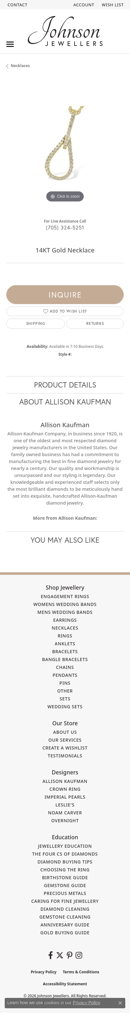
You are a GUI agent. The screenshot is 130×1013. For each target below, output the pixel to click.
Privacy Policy (44, 972)
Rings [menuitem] (65, 636)
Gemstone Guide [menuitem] (65, 885)
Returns (95, 323)
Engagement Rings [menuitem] (65, 596)
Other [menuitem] (65, 691)
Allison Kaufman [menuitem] (65, 781)
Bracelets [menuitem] (65, 651)
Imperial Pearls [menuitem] (65, 797)
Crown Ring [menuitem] (65, 789)
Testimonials (65, 756)
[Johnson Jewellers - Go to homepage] (65, 31)
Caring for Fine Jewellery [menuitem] (65, 901)
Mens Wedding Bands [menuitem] (65, 612)
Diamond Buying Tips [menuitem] (65, 862)
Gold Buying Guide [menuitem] (65, 933)
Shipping (35, 323)
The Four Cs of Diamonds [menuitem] (65, 854)
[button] (83, 4)
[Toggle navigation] (10, 44)
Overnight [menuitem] (65, 820)
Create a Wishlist (65, 748)
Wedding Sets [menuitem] (65, 707)
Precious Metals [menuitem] (65, 893)
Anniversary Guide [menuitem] (65, 925)
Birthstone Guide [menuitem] (65, 877)
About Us (65, 732)
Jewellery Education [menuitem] (65, 846)
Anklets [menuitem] (65, 644)
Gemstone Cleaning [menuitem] (65, 917)
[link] (16, 4)
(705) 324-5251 (65, 227)
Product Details (65, 385)
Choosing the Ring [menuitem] (65, 870)
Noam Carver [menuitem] (65, 813)
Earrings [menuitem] (65, 620)
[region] (65, 145)
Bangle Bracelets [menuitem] (65, 659)
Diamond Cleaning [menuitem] (65, 909)
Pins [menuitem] (65, 683)
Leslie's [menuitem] (65, 805)
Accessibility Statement (65, 984)
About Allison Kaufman (65, 402)
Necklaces (20, 65)
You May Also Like (65, 540)
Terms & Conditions (81, 972)
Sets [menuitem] (64, 699)
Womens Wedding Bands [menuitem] (65, 604)
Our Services (65, 740)
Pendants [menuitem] (65, 675)
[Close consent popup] (120, 1003)
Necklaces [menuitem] (65, 628)
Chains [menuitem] (65, 667)
